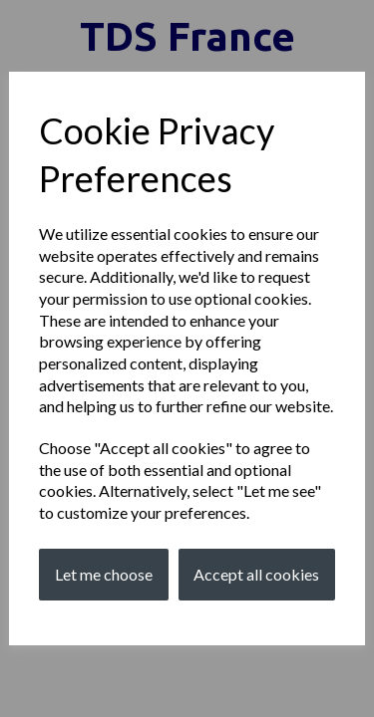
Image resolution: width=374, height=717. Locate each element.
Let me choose (104, 574)
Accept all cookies (256, 574)
